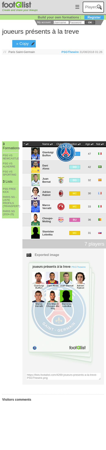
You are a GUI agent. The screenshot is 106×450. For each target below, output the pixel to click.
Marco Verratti (46, 207)
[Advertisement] (39, 99)
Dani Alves (45, 167)
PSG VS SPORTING (9, 173)
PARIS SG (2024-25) (9, 213)
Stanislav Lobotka (48, 233)
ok (90, 22)
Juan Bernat (46, 180)
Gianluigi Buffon (48, 154)
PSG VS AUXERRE (9, 165)
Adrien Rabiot (46, 193)
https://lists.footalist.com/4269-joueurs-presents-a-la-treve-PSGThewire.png (63, 376)
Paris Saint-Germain (22, 52)
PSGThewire (70, 52)
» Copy (22, 43)
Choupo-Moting (47, 220)
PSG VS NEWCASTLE (10, 157)
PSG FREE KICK (9, 190)
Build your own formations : (71, 17)
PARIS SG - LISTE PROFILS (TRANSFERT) (10, 201)
